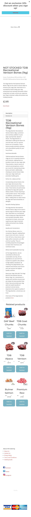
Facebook (8, 468)
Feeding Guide (8, 459)
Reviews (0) (9, 116)
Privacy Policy (8, 455)
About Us (6, 451)
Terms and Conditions (10, 457)
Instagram (7, 475)
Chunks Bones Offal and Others (15, 77)
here (12, 298)
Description (9, 113)
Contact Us (7, 453)
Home (4, 77)
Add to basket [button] (9, 334)
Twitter (6, 471)
